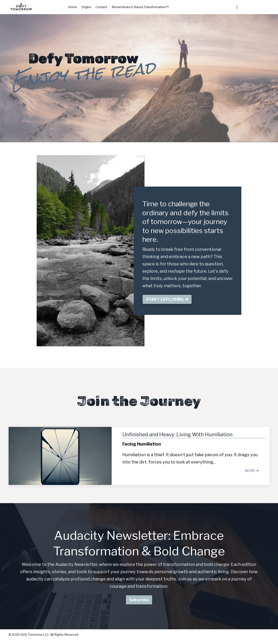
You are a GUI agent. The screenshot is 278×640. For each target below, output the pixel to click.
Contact (101, 7)
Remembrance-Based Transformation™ (140, 7)
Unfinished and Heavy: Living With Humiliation (177, 434)
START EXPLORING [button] (167, 299)
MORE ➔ (252, 471)
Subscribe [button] (139, 600)
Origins (86, 7)
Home (72, 7)
